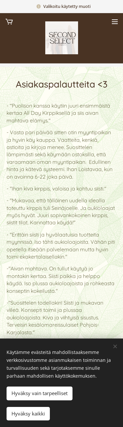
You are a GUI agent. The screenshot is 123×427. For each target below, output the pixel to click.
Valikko (115, 21)
